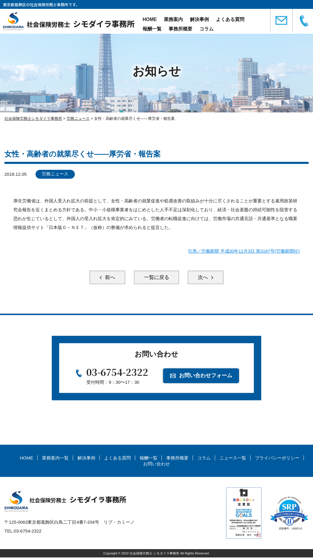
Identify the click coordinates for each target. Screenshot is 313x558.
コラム (206, 28)
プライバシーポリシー (277, 458)
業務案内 (173, 19)
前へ (106, 277)
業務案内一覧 (55, 458)
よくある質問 (230, 19)
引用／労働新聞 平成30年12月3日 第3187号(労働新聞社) (244, 251)
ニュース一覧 (233, 458)
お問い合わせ (156, 464)
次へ (207, 277)
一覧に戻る (156, 277)
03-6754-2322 (117, 372)
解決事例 (199, 19)
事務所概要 (180, 28)
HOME (150, 19)
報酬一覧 (152, 28)
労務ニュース (55, 174)
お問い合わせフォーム (206, 376)
